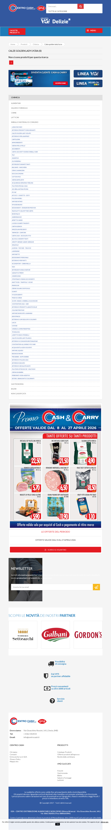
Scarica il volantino (55, 550)
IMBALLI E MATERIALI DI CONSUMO (24, 122)
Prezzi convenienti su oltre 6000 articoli (60, 687)
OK (57, 824)
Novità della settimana (66, 757)
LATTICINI (15, 118)
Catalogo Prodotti (64, 752)
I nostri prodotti (15, 31)
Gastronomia (62, 773)
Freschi (60, 771)
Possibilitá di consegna (60, 663)
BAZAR (13, 389)
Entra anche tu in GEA (18, 757)
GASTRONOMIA (17, 384)
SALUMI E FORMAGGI (19, 108)
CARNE (13, 113)
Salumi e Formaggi (64, 778)
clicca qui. (104, 822)
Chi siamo (13, 752)
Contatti (13, 755)
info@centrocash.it (31, 737)
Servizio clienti (61, 700)
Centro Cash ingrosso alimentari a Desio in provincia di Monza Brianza (37, 818)
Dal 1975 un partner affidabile (60, 675)
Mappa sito (14, 762)
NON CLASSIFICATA (18, 394)
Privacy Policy (15, 759)
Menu (91, 30)
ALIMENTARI (16, 103)
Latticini (60, 780)
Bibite (59, 776)
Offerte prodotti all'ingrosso (68, 755)
